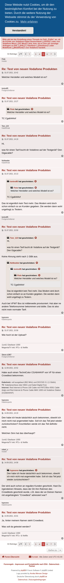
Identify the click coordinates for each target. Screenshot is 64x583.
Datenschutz (54, 564)
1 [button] (29, 54)
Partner (32, 566)
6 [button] (47, 54)
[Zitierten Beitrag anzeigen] (32, 109)
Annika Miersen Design (39, 573)
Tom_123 (14, 238)
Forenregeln (9, 564)
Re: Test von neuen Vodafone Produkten (29, 69)
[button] (20, 54)
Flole (12, 109)
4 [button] (39, 54)
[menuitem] (33, 557)
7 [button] (51, 54)
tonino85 (14, 181)
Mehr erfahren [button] (29, 21)
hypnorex (14, 470)
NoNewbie (14, 263)
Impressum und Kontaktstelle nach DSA (31, 564)
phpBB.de (43, 577)
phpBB (23, 570)
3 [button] (35, 54)
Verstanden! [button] (19, 30)
